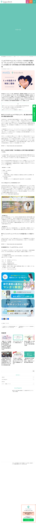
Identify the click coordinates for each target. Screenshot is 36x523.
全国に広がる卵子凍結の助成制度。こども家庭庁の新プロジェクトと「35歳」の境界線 (22, 391)
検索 (33, 371)
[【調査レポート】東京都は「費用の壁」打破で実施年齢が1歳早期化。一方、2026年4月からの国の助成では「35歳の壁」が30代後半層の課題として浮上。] (7, 431)
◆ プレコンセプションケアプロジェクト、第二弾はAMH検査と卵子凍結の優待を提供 (15, 105)
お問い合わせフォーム (18, 493)
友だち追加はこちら (28, 519)
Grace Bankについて (27, 502)
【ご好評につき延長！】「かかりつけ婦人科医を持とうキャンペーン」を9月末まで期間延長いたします (23, 457)
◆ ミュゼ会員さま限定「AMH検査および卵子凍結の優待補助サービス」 (13, 107)
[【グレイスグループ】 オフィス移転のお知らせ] (7, 438)
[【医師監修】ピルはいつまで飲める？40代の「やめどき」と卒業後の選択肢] (7, 419)
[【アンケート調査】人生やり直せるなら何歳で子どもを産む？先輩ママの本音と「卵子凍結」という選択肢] (7, 412)
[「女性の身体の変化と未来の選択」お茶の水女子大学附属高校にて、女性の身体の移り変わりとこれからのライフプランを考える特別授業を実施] (7, 452)
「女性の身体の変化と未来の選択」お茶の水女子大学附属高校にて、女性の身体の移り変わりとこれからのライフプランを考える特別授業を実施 (23, 450)
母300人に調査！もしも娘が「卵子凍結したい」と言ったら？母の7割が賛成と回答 (23, 443)
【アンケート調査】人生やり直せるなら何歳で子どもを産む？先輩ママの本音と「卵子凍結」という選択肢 (23, 411)
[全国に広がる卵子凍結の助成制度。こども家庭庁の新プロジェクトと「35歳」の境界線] (7, 392)
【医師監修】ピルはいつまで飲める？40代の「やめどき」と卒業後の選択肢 (23, 417)
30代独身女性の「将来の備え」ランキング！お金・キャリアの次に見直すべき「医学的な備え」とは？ (23, 404)
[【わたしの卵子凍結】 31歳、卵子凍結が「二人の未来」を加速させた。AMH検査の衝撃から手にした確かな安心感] (7, 399)
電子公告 (3, 381)
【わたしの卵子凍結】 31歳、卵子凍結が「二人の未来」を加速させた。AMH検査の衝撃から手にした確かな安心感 (22, 398)
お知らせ (4, 323)
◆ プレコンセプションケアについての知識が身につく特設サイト (12, 109)
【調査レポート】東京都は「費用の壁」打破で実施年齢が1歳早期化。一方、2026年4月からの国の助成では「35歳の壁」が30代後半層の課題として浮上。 (23, 430)
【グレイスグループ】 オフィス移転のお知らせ (19, 435)
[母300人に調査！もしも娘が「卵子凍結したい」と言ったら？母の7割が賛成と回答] (7, 445)
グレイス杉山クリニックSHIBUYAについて (10, 108)
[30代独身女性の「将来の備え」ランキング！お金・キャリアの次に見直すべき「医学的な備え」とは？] (7, 406)
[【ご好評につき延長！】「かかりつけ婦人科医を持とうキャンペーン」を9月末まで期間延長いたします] (7, 458)
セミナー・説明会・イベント (18, 384)
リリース (7, 323)
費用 (21, 506)
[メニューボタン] (34, 1)
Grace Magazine (18, 379)
